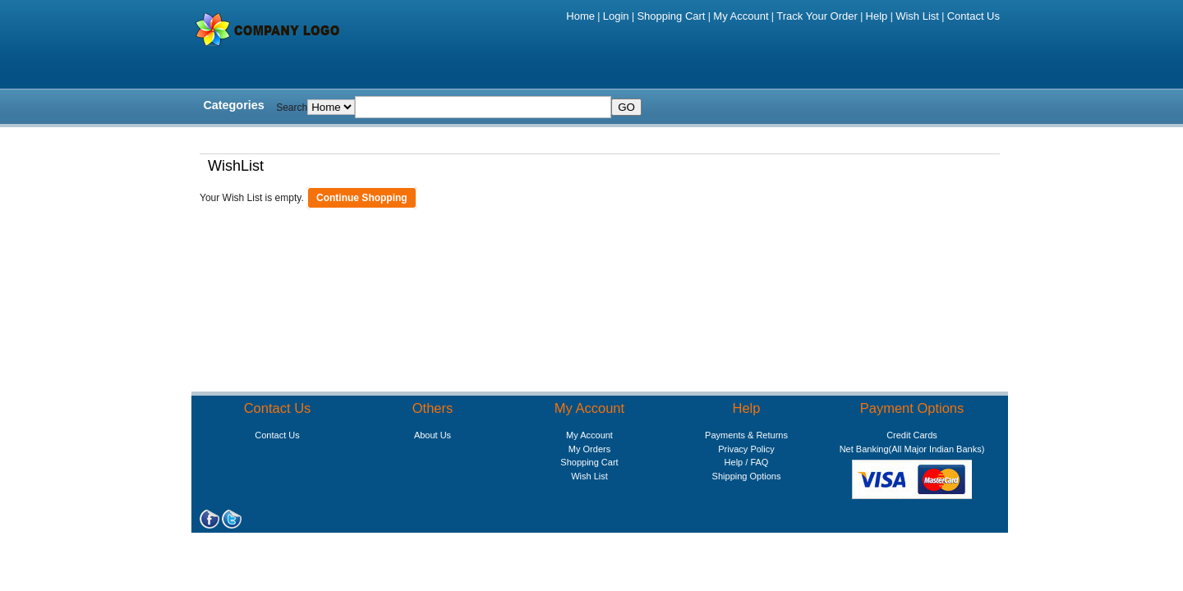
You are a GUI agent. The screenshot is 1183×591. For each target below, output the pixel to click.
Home (580, 16)
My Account (740, 16)
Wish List (917, 16)
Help (877, 16)
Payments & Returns (746, 435)
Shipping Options (746, 476)
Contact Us (973, 16)
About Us (432, 435)
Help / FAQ (747, 462)
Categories (233, 105)
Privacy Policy (746, 449)
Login (616, 16)
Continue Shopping (361, 198)
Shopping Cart (671, 16)
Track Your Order (817, 16)
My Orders (589, 449)
